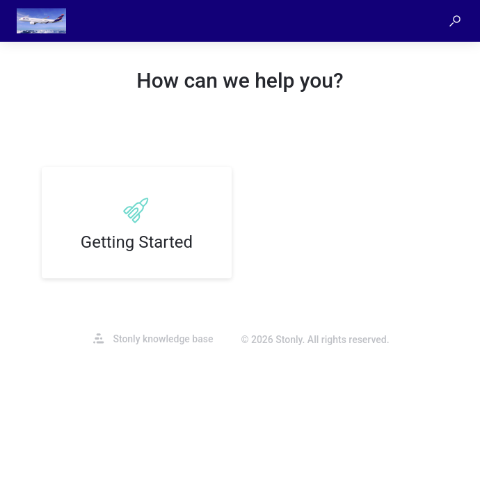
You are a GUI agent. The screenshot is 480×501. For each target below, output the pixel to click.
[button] (455, 21)
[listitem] (137, 222)
